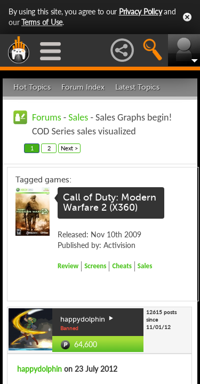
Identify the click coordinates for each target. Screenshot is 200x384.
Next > (69, 148)
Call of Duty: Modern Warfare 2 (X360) (109, 202)
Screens (95, 266)
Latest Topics (137, 87)
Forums (46, 117)
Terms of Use (41, 22)
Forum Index (83, 87)
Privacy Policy (140, 11)
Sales (78, 117)
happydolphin (39, 368)
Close (187, 17)
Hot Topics (32, 87)
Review (68, 266)
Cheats (121, 266)
